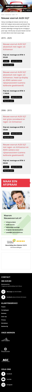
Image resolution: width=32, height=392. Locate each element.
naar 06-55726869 (11, 292)
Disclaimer (4, 323)
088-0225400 (6, 281)
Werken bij (4, 326)
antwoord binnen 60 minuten (13, 297)
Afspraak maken (8, 65)
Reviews (3, 313)
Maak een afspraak (10, 182)
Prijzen (3, 307)
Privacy (3, 320)
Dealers (6, 61)
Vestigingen (5, 310)
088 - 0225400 (16, 206)
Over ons (4, 316)
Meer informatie (16, 61)
